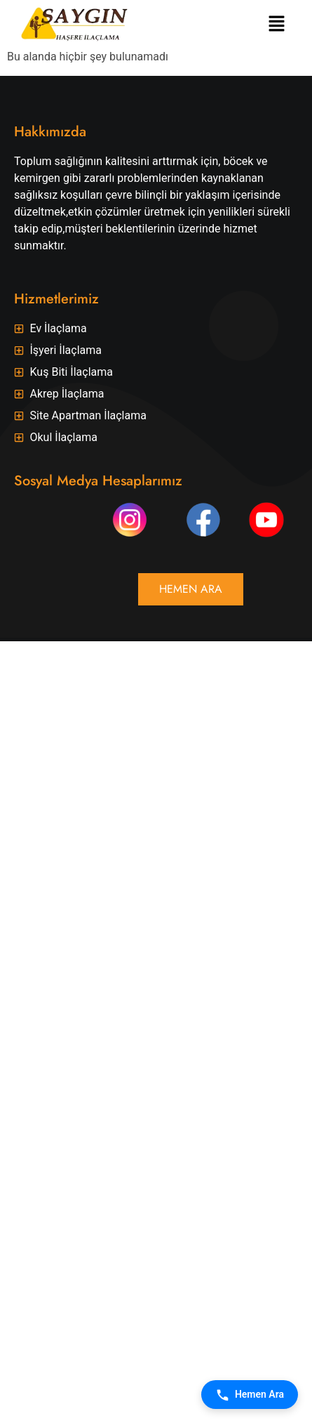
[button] (277, 24)
